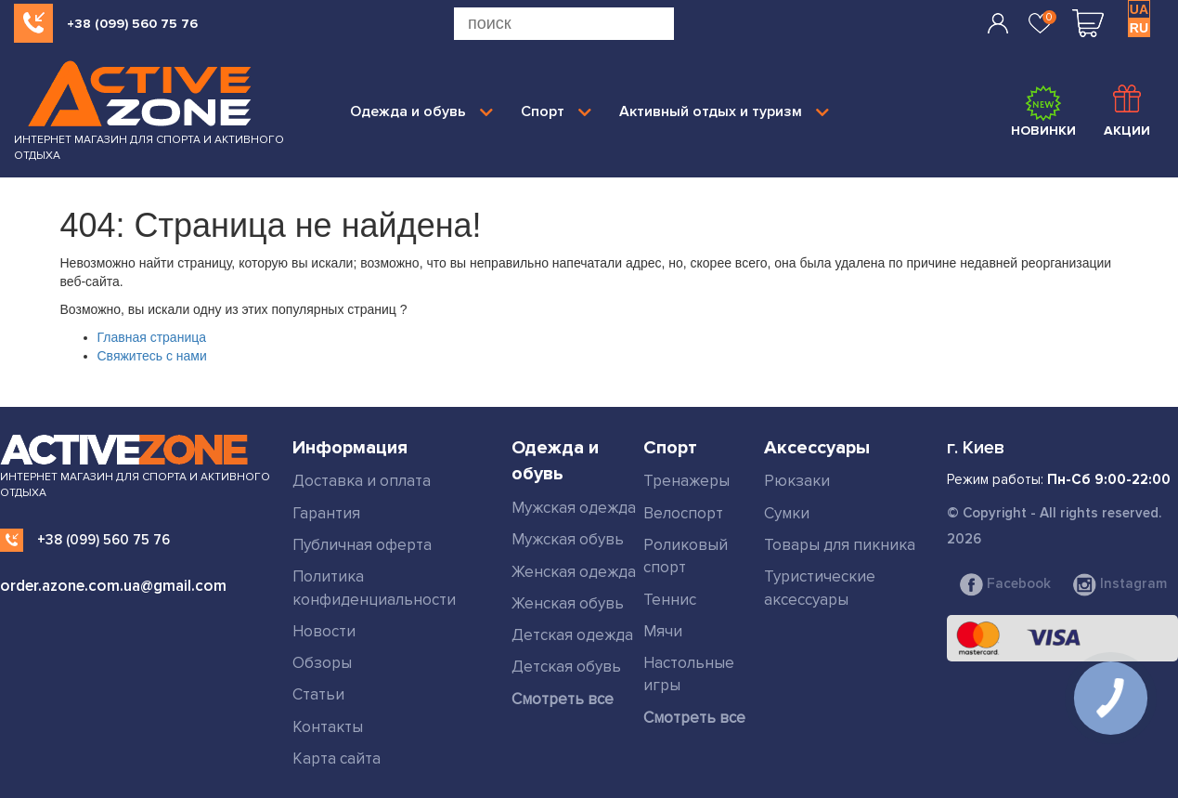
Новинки (1043, 111)
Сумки (786, 513)
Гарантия (326, 513)
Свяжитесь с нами (152, 355)
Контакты (327, 727)
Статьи (318, 694)
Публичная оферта (362, 545)
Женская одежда (573, 572)
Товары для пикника (839, 545)
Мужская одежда (573, 507)
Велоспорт (683, 513)
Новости (324, 631)
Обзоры (322, 663)
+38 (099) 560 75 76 (132, 24)
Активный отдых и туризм (724, 111)
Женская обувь (567, 603)
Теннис (669, 599)
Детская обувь (566, 666)
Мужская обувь (567, 539)
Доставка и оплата (361, 481)
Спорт (556, 111)
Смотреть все (562, 699)
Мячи (662, 631)
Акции (1127, 111)
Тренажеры (686, 481)
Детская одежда (572, 635)
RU (1139, 27)
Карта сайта (336, 758)
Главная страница (152, 337)
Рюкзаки (797, 481)
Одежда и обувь (421, 111)
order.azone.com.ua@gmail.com (113, 585)
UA (1139, 9)
